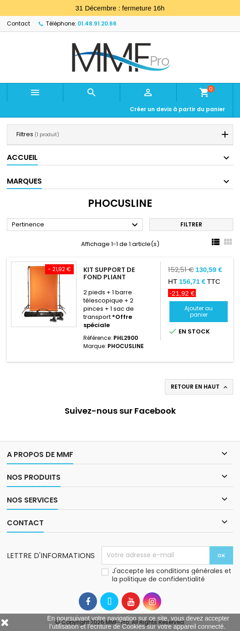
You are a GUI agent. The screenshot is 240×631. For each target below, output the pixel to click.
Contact (18, 23)
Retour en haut (200, 387)
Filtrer (191, 224)
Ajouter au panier (198, 311)
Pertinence (76, 225)
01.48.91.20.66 (97, 23)
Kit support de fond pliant (109, 273)
